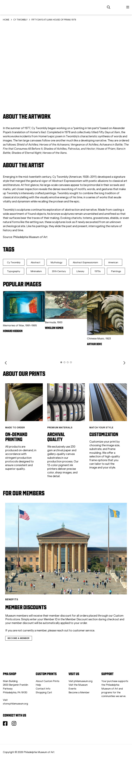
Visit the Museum (78, 693)
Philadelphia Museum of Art (30, 237)
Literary (105, 271)
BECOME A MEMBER (19, 647)
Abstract (37, 262)
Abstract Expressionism (88, 262)
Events (72, 697)
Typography (35, 271)
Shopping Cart (44, 701)
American (12, 271)
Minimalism (58, 271)
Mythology (59, 262)
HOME (6, 20)
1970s (10, 280)
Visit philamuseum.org (80, 690)
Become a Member (79, 701)
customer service (83, 639)
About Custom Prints (47, 690)
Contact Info (43, 697)
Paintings (30, 280)
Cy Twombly (14, 262)
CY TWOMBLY (20, 20)
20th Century (83, 271)
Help (38, 693)
